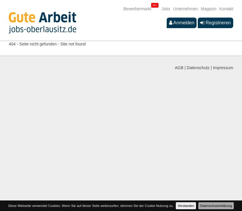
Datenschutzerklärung (216, 205)
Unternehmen (185, 8)
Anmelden (182, 22)
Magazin (209, 8)
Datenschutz (198, 67)
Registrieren (215, 22)
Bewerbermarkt (137, 8)
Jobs (165, 8)
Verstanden (186, 205)
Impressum (223, 67)
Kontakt (226, 8)
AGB (179, 67)
